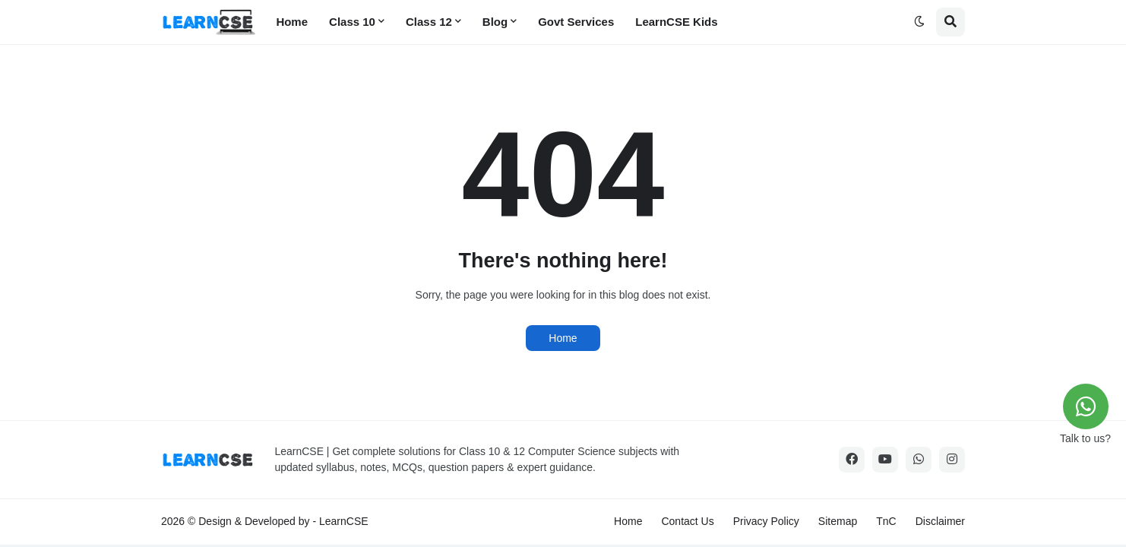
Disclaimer (940, 521)
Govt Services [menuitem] (576, 21)
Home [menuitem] (292, 21)
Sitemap (837, 521)
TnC (886, 521)
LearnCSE (343, 521)
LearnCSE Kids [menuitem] (676, 21)
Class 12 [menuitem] (429, 21)
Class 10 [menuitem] (352, 21)
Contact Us (687, 521)
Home (563, 338)
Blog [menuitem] (495, 21)
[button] (919, 22)
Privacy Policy (766, 521)
